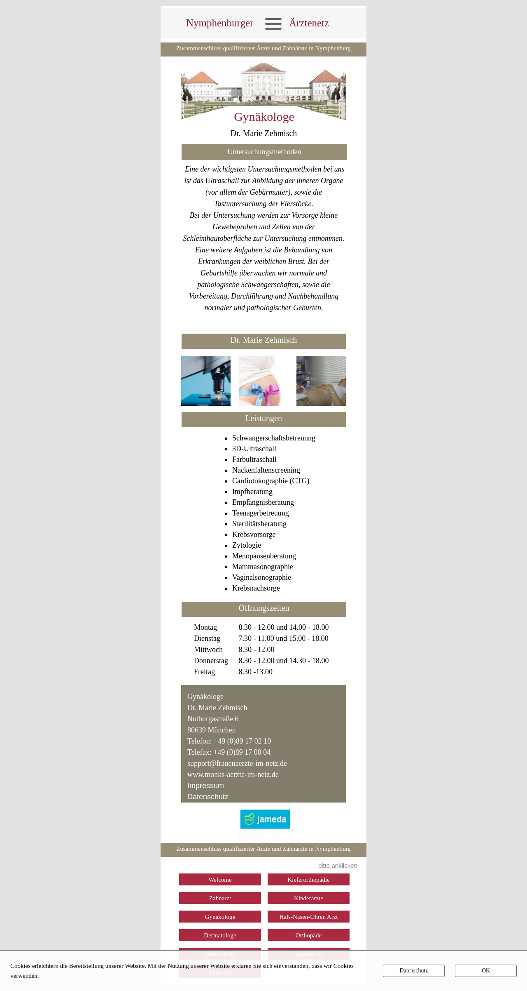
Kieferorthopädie (308, 879)
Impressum (205, 786)
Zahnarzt (220, 898)
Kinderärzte (308, 898)
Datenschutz (208, 797)
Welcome (219, 879)
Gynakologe (220, 916)
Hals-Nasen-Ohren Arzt (308, 916)
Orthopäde (309, 935)
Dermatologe (220, 935)
